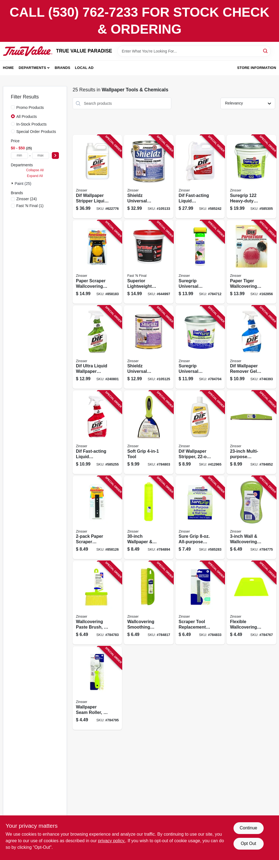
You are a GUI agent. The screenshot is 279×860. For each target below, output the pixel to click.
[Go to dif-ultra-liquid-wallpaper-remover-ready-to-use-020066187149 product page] (97, 347)
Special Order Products (36, 131)
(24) (26, 199)
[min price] (19, 155)
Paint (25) (23, 183)
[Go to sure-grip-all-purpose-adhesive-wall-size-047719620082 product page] (200, 517)
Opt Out (248, 843)
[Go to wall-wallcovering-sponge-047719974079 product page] (251, 517)
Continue (248, 828)
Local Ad (84, 68)
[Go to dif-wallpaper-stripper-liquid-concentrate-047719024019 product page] (97, 176)
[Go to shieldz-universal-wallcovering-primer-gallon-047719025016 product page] (148, 176)
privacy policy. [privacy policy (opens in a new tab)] (111, 840)
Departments (32, 68)
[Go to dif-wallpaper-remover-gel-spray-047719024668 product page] (251, 347)
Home (8, 68)
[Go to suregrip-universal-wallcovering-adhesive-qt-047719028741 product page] (200, 347)
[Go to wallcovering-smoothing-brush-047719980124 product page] (148, 602)
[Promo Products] (13, 107)
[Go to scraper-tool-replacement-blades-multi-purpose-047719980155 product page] (200, 602)
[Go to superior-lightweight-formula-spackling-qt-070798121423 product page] (148, 262)
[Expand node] (13, 183)
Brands (62, 68)
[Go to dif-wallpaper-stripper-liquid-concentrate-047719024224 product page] (200, 432)
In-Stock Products (31, 124)
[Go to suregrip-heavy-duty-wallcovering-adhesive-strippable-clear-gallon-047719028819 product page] (251, 176)
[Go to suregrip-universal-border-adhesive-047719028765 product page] (200, 262)
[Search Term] (194, 51)
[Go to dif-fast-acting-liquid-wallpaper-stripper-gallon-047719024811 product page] (200, 176)
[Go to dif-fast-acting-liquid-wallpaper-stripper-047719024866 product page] (97, 432)
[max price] (40, 155)
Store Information (256, 68)
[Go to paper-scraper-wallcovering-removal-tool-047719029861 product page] (97, 262)
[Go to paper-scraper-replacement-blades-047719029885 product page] (97, 517)
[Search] (266, 50)
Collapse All (35, 170)
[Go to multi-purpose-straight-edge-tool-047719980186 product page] (251, 432)
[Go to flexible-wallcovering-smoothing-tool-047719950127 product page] (251, 602)
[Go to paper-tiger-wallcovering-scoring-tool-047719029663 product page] (251, 262)
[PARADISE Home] (27, 51)
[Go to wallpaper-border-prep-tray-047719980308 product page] (148, 517)
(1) (30, 206)
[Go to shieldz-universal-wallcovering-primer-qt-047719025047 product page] (148, 347)
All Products (26, 116)
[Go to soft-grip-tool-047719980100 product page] (148, 432)
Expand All (35, 176)
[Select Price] (55, 155)
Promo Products (30, 107)
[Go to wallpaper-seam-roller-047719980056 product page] (97, 688)
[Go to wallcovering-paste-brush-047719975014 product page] (97, 602)
